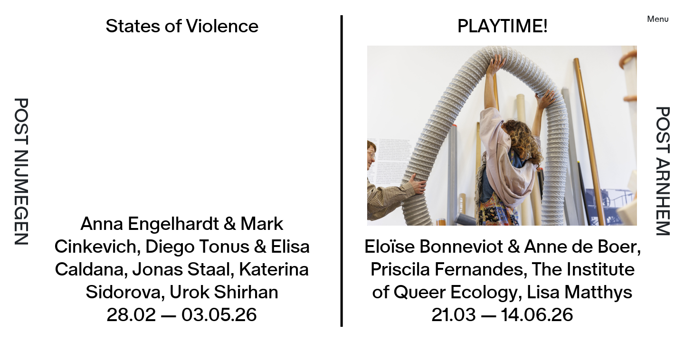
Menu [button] (658, 19)
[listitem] (510, 171)
